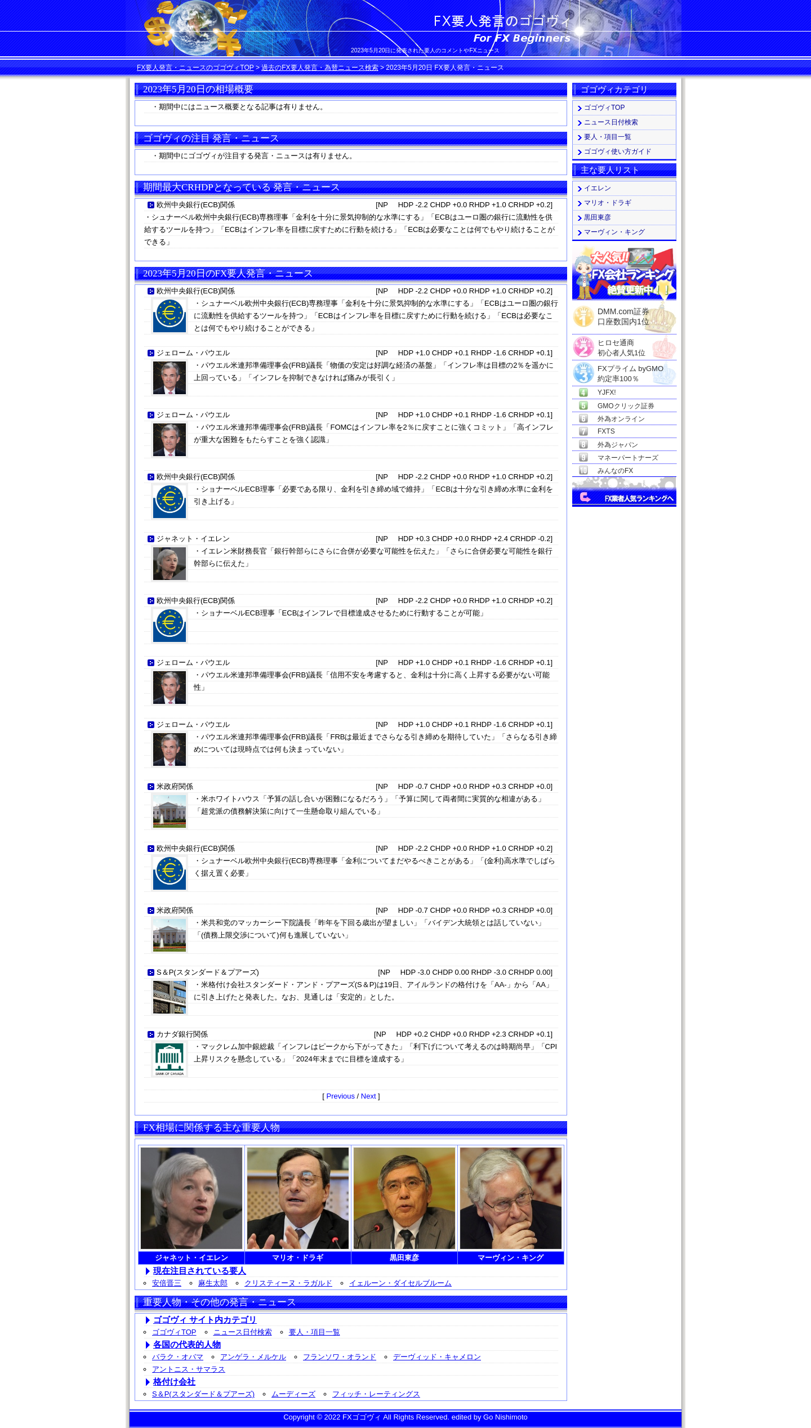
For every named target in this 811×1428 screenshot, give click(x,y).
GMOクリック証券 (626, 406)
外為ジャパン (618, 445)
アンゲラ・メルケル (253, 1357)
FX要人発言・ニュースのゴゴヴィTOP (195, 68)
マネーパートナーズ (628, 458)
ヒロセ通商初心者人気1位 (621, 343)
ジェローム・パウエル (193, 353)
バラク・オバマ (177, 1357)
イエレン (597, 188)
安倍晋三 (166, 1283)
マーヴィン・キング (614, 232)
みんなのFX (615, 471)
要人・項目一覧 (314, 1332)
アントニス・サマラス (188, 1369)
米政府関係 (175, 786)
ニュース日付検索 (242, 1332)
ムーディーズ (293, 1394)
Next (368, 1096)
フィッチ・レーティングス (376, 1394)
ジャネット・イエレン (193, 538)
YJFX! (607, 392)
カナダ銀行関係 (182, 1034)
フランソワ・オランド (339, 1357)
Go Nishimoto (505, 1417)
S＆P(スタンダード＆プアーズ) (208, 972)
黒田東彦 (597, 217)
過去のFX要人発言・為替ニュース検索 (319, 68)
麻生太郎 (213, 1283)
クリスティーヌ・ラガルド (288, 1283)
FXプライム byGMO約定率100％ (630, 369)
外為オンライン (621, 419)
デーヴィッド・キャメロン (437, 1357)
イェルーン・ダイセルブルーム (400, 1283)
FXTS (606, 431)
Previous (340, 1096)
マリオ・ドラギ (607, 203)
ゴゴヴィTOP (174, 1332)
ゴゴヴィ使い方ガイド (618, 151)
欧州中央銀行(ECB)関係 (196, 204)
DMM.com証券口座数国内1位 (623, 313)
